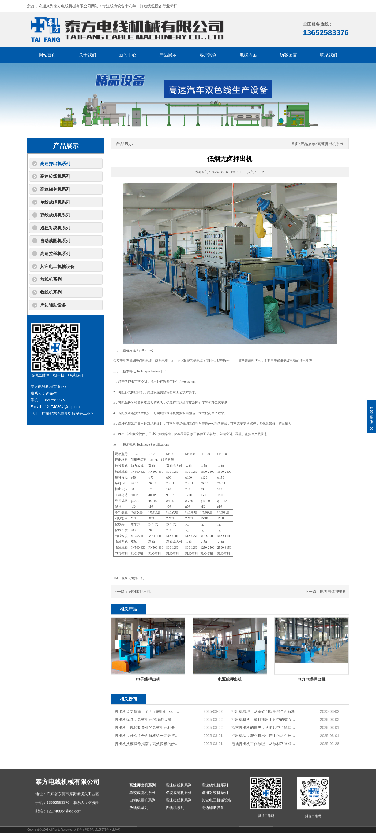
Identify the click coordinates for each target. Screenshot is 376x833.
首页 (295, 144)
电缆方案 (248, 55)
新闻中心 (127, 55)
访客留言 (288, 55)
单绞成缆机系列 (55, 202)
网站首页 (47, 55)
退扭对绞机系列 (55, 228)
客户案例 (208, 55)
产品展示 (167, 55)
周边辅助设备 (53, 305)
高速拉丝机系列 (55, 253)
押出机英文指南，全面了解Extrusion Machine (147, 751)
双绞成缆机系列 (55, 215)
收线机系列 (51, 292)
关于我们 (87, 55)
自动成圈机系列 (55, 240)
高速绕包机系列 (55, 189)
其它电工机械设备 (57, 266)
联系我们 (328, 55)
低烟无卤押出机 (132, 578)
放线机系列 (51, 279)
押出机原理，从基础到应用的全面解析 (263, 751)
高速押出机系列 (55, 163)
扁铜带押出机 (139, 591)
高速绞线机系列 (55, 176)
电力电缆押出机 (333, 591)
